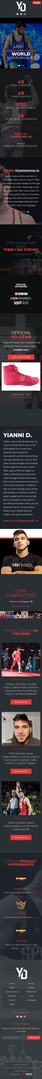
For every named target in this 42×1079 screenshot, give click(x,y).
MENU (36, 3)
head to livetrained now (20, 521)
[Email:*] (21, 1038)
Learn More (21, 212)
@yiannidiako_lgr (21, 606)
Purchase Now (21, 397)
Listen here (25, 948)
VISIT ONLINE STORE (21, 357)
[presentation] (19, 1045)
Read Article (21, 702)
